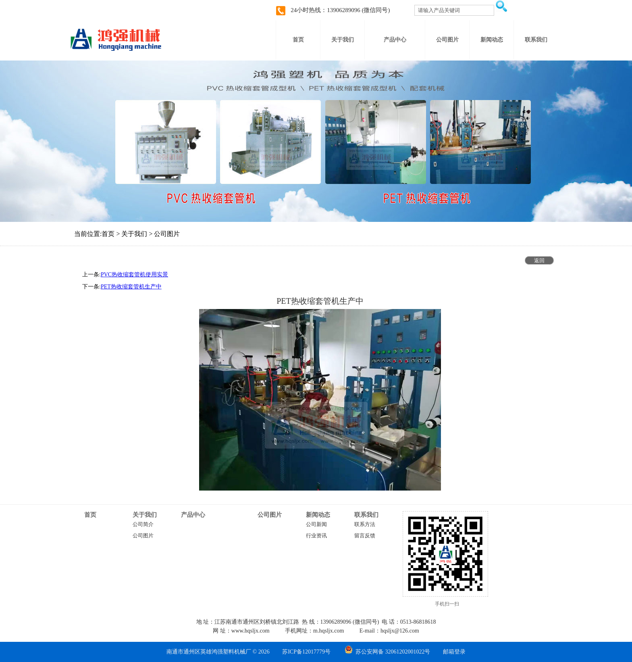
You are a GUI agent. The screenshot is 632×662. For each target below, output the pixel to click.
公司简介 (143, 524)
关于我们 (145, 515)
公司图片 (143, 536)
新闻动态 (318, 515)
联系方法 (364, 524)
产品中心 (193, 515)
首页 (90, 515)
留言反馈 (364, 536)
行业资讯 (316, 536)
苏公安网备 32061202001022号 (387, 652)
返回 (539, 260)
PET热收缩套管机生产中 (131, 287)
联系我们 (366, 515)
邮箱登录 (454, 652)
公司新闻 (316, 524)
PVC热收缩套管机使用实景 (134, 274)
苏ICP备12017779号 (306, 652)
